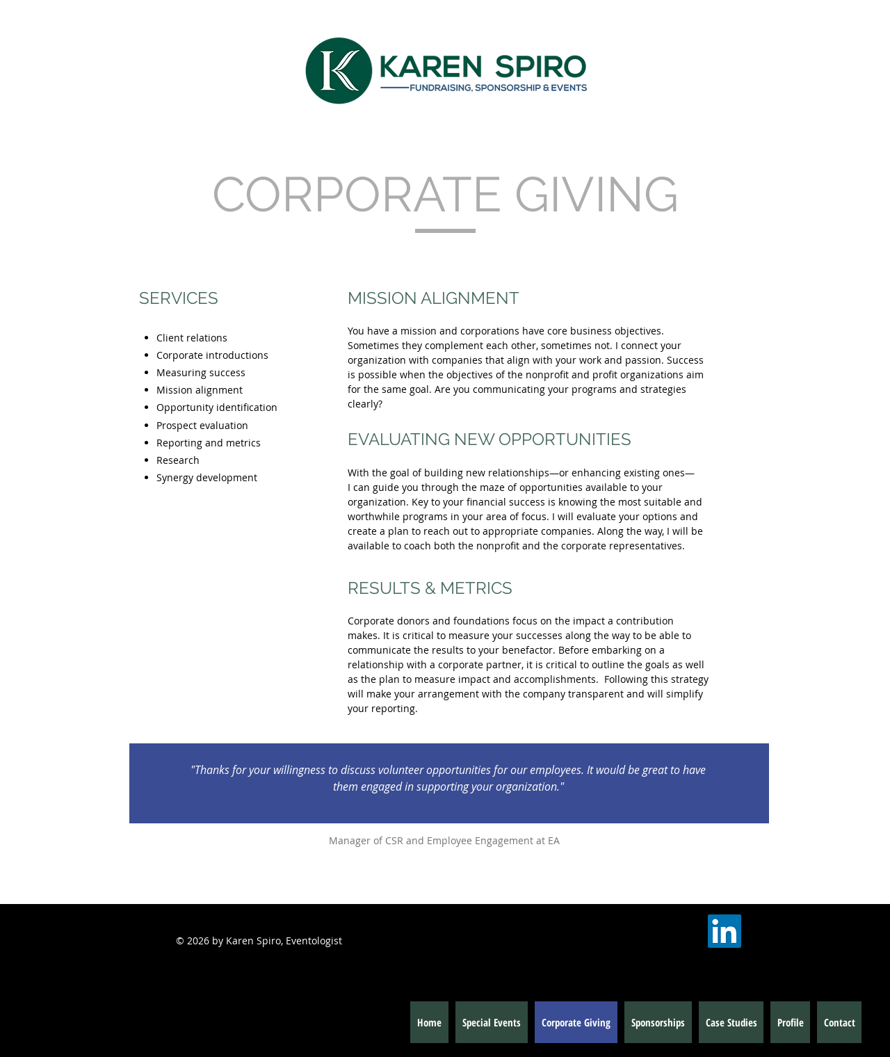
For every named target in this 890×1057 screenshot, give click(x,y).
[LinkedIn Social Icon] (724, 931)
